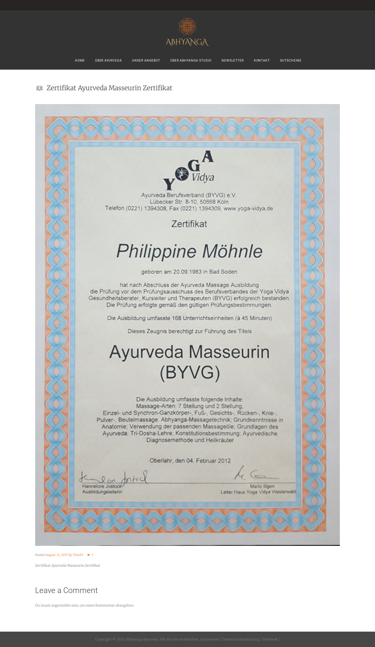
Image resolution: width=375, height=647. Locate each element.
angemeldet (61, 605)
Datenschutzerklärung (240, 639)
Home (80, 60)
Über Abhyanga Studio (190, 60)
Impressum (209, 639)
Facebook (270, 639)
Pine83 (78, 555)
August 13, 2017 (56, 555)
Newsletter (233, 60)
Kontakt (262, 60)
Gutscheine (291, 60)
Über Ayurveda (108, 60)
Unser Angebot (146, 60)
